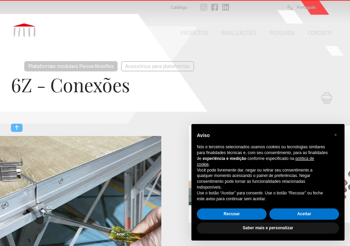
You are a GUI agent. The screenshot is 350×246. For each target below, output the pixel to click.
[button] (335, 134)
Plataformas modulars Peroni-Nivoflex (70, 66)
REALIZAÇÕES (238, 33)
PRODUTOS (194, 33)
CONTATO (320, 33)
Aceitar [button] (304, 213)
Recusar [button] (232, 213)
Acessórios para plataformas (157, 66)
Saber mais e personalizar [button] (268, 228)
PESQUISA (282, 33)
